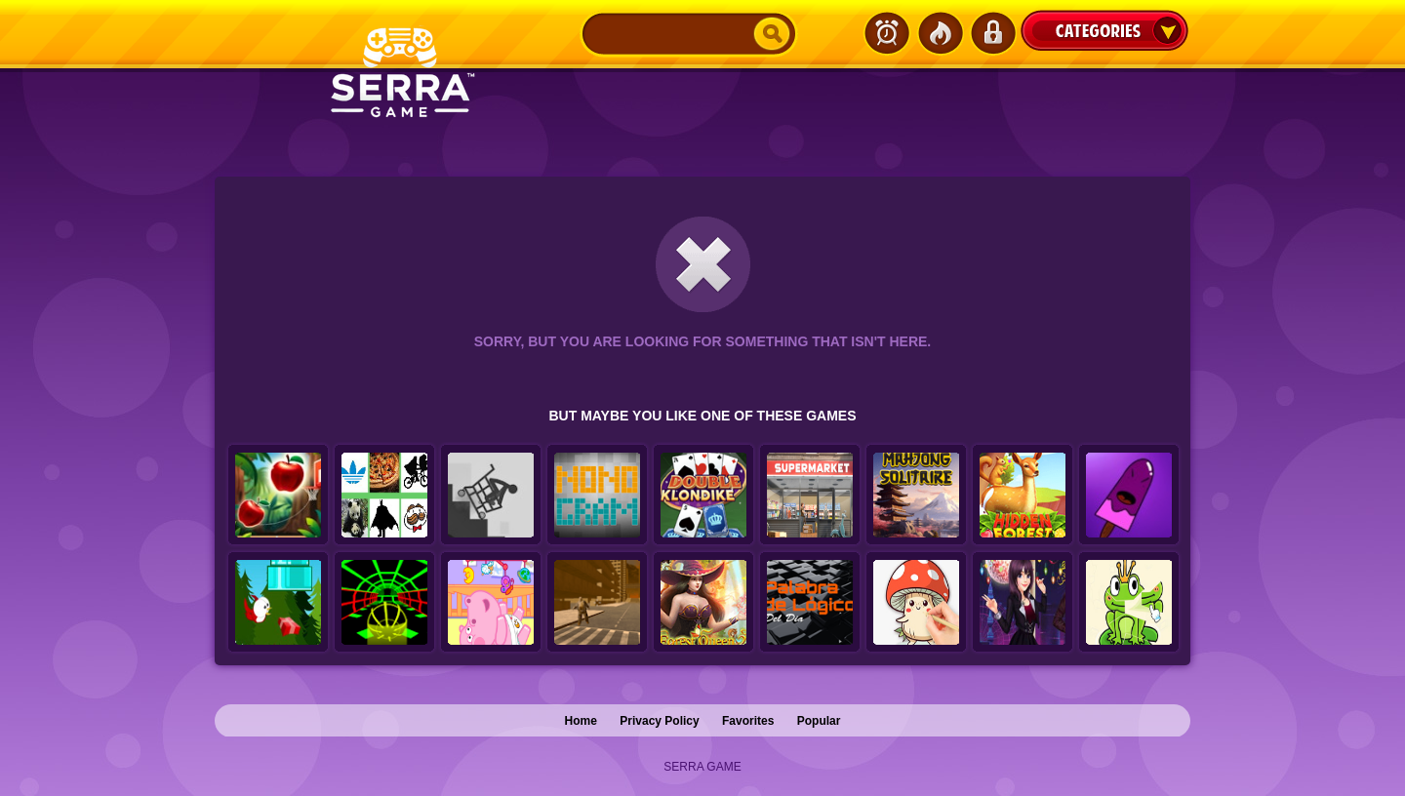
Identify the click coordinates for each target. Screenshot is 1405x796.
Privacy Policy (659, 721)
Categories (1104, 30)
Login (992, 33)
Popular (819, 721)
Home (581, 721)
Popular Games (939, 33)
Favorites (748, 721)
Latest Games (887, 33)
